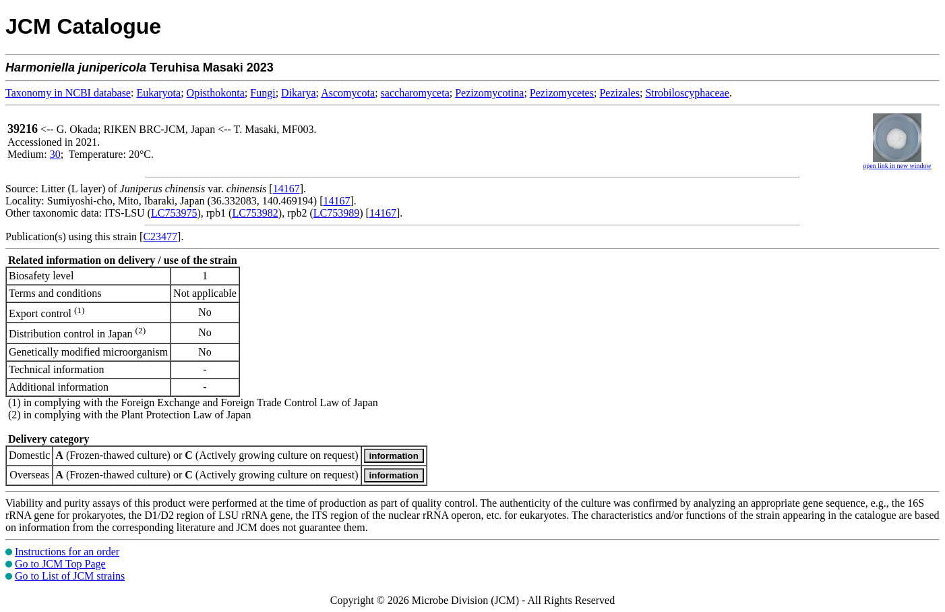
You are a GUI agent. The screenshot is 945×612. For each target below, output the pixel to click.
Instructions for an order (67, 551)
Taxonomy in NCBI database (68, 93)
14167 (286, 188)
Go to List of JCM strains (70, 576)
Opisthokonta (216, 93)
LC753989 (336, 213)
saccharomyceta (415, 93)
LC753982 (255, 213)
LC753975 (174, 213)
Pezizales (619, 93)
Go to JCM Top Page (60, 563)
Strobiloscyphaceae (687, 93)
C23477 (160, 236)
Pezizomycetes (562, 93)
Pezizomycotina (489, 93)
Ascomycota (348, 93)
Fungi (262, 93)
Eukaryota (158, 93)
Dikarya (298, 93)
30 (55, 154)
